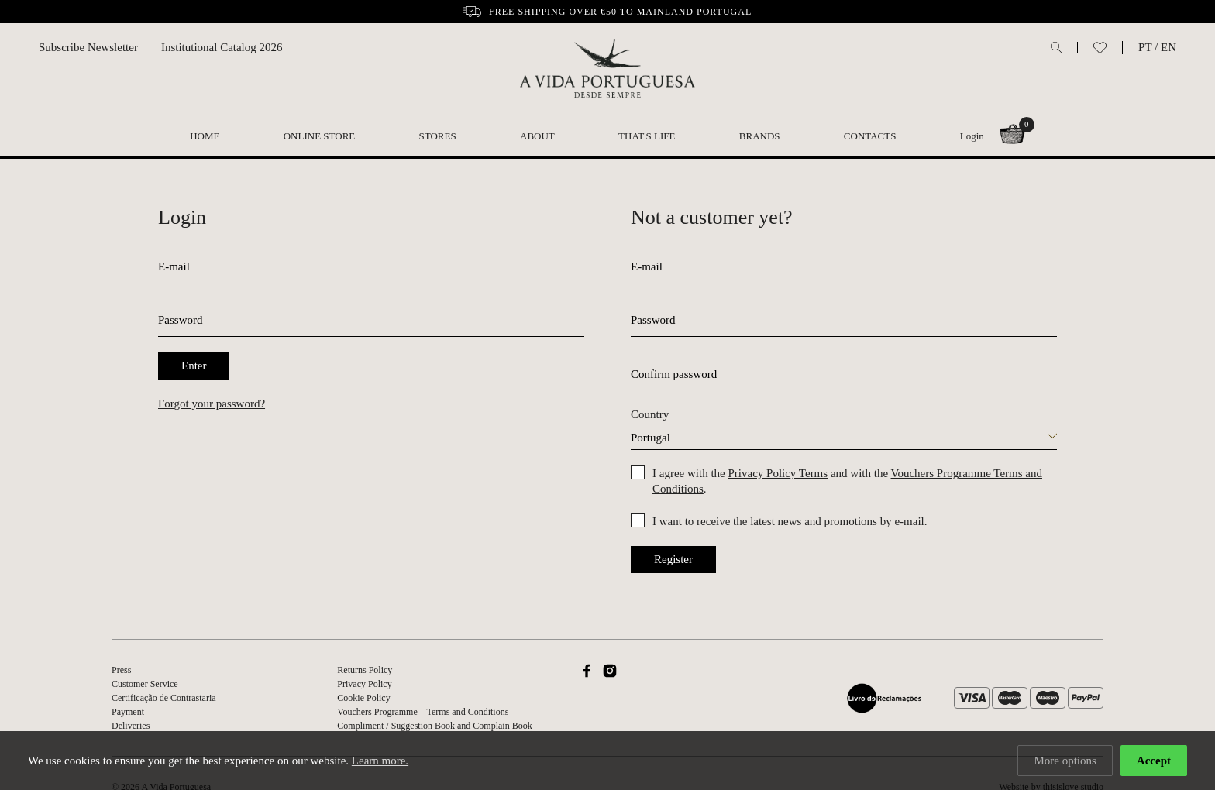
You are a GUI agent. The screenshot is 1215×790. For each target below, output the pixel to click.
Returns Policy (364, 670)
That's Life (646, 136)
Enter (193, 365)
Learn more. (380, 760)
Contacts (870, 136)
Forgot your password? (211, 403)
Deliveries (131, 725)
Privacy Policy (364, 683)
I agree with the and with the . (847, 481)
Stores (437, 136)
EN (1168, 47)
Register (673, 559)
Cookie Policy (363, 697)
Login (972, 136)
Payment (128, 711)
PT (1144, 47)
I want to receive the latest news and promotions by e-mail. (789, 521)
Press (121, 670)
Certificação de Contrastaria (164, 697)
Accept (1154, 760)
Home (204, 136)
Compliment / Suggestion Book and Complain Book (434, 725)
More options (1065, 760)
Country (650, 414)
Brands (759, 136)
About (537, 136)
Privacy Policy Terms (778, 473)
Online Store (320, 136)
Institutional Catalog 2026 (222, 47)
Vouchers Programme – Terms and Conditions (422, 711)
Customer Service (145, 683)
